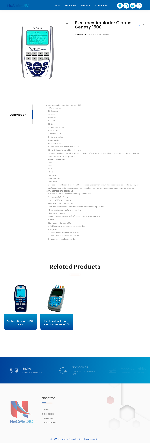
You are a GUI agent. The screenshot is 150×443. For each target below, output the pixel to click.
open (67, 22)
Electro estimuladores (98, 35)
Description (17, 115)
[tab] (18, 114)
